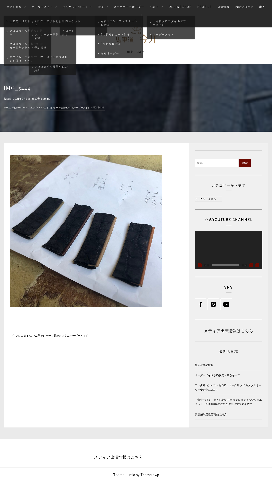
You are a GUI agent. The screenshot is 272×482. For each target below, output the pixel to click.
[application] (228, 250)
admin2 (45, 98)
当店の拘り (16, 6)
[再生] (200, 265)
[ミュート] (251, 265)
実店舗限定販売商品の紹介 (211, 414)
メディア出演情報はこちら (228, 330)
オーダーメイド (44, 6)
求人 (262, 6)
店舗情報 (223, 6)
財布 (103, 6)
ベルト (156, 6)
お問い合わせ (244, 6)
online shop (180, 6)
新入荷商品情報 (204, 365)
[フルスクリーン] (257, 265)
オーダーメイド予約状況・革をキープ (217, 375)
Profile (204, 6)
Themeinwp (149, 475)
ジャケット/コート (77, 6)
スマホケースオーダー (129, 6)
